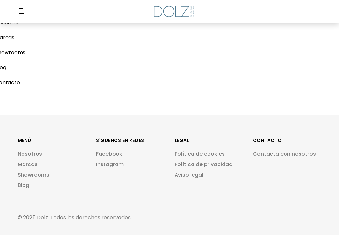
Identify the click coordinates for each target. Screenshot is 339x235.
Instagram (110, 164)
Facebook (109, 154)
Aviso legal (189, 175)
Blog (23, 185)
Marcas (28, 164)
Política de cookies (200, 154)
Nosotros (30, 154)
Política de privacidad (204, 164)
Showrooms (33, 175)
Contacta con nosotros (284, 154)
